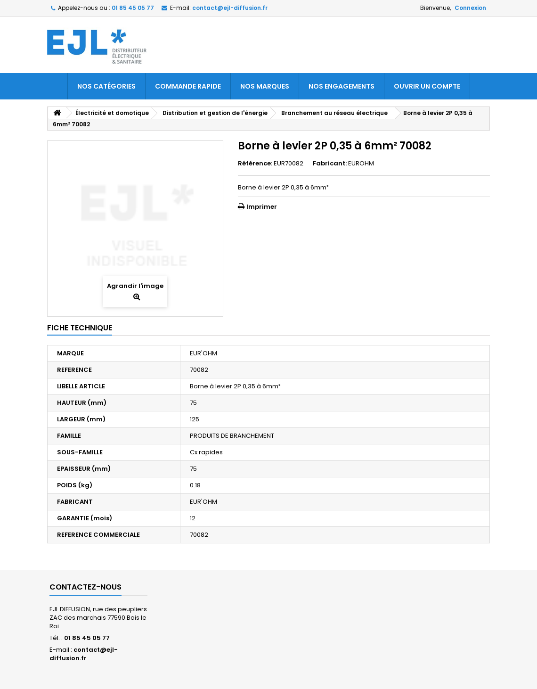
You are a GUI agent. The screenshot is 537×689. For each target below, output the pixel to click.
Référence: (255, 163)
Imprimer (261, 206)
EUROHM (361, 163)
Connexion (470, 8)
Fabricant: (330, 163)
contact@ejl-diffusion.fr (83, 654)
